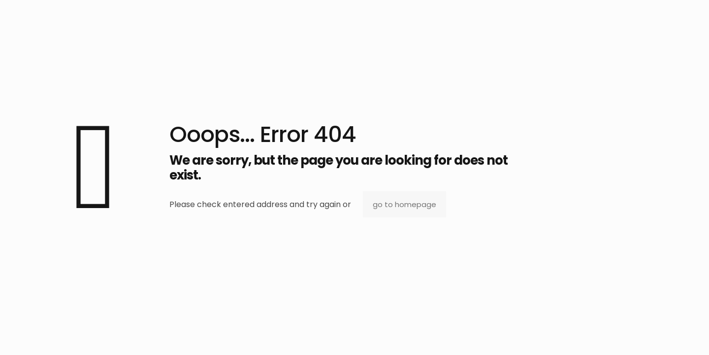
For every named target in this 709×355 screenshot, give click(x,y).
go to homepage (404, 204)
